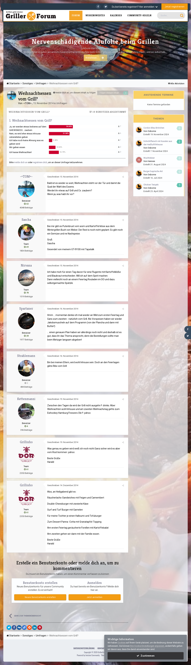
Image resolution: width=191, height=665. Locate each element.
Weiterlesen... (94, 57)
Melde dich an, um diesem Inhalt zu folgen (76, 92)
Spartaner (26, 308)
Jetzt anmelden (94, 597)
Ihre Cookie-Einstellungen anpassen (147, 646)
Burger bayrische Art (153, 171)
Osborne (152, 131)
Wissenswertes (95, 15)
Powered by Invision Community (88, 655)
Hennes (151, 161)
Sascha (26, 220)
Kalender (116, 15)
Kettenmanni (26, 399)
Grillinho (26, 442)
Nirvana (26, 265)
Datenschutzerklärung (84, 648)
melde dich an (20, 162)
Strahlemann (26, 356)
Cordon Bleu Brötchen (153, 128)
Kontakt (101, 648)
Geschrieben (62, 176)
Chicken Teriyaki (151, 184)
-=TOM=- (27, 103)
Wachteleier (149, 158)
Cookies (122, 642)
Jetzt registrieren (174, 6)
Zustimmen (146, 655)
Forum (76, 15)
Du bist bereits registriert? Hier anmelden (135, 6)
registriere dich (40, 162)
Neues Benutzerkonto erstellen (40, 597)
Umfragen (61, 103)
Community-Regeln (139, 15)
